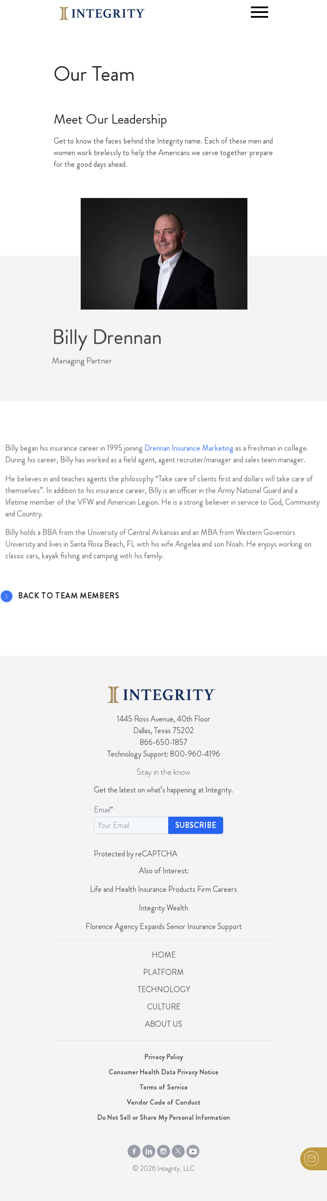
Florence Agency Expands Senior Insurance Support (164, 926)
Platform (163, 972)
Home (164, 955)
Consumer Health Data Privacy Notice (163, 1072)
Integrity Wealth (163, 908)
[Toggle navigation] (259, 12)
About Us (163, 1024)
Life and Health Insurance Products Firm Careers (163, 889)
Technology (164, 989)
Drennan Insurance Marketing (189, 476)
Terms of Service (163, 1087)
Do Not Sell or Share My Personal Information (163, 1117)
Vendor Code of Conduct (163, 1102)
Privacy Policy (163, 1057)
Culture (163, 1007)
